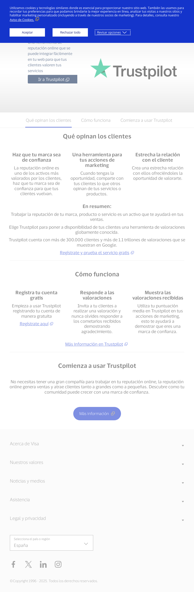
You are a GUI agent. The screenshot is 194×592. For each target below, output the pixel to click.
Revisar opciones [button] (109, 32)
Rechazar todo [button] (70, 32)
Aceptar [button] (27, 32)
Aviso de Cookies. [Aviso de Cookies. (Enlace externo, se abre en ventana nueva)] (22, 20)
